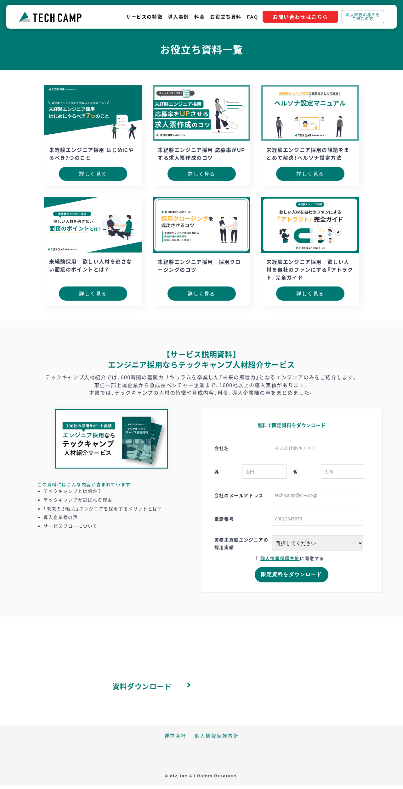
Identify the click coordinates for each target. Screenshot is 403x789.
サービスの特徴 (144, 16)
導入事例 (178, 16)
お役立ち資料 (225, 16)
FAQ (252, 16)
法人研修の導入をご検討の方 (363, 16)
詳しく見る (93, 173)
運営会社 (175, 735)
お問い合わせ (251, 686)
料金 (199, 16)
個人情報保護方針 (280, 558)
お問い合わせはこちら (300, 16)
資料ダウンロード (142, 686)
